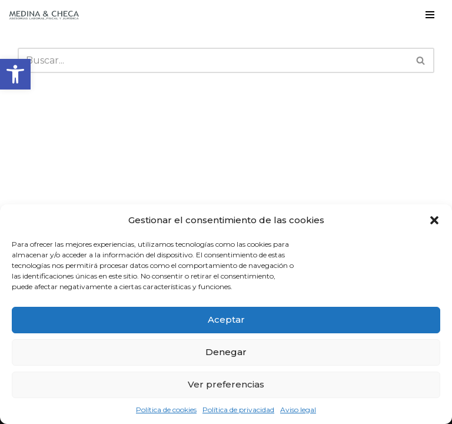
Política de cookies (166, 409)
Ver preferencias (226, 384)
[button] (15, 74)
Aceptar (226, 319)
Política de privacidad (238, 409)
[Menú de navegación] (430, 14)
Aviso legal (298, 409)
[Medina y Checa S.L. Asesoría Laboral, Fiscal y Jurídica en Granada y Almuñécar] (44, 15)
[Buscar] (213, 60)
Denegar (226, 351)
